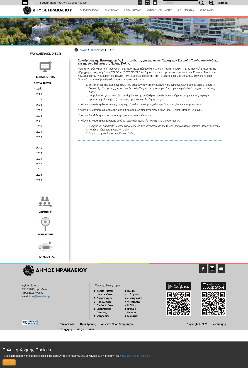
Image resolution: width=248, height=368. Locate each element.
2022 (39, 115)
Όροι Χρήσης (88, 324)
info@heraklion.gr (39, 296)
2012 (39, 164)
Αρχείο (38, 88)
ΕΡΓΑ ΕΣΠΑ (207, 9)
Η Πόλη (131, 305)
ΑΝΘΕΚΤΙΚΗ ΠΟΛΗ (159, 9)
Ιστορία (131, 308)
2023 (39, 110)
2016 (39, 147)
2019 (39, 131)
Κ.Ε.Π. (131, 290)
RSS (91, 329)
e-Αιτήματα (133, 301)
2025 (39, 99)
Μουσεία (132, 316)
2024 (39, 104)
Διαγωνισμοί (104, 298)
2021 (39, 121)
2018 (39, 137)
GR (25, 2)
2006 (39, 180)
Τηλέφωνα (133, 294)
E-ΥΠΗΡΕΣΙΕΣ (186, 9)
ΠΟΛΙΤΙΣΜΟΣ (133, 9)
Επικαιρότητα (96, 50)
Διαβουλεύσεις (105, 305)
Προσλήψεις (104, 301)
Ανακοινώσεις (105, 294)
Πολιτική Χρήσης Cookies (136, 355)
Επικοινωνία (67, 324)
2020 (39, 126)
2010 (114, 50)
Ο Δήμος (102, 312)
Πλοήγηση (66, 329)
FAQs (80, 329)
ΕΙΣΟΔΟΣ (222, 3)
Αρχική (83, 50)
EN (31, 2)
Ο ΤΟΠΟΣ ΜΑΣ (89, 9)
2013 (39, 158)
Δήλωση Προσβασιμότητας (117, 324)
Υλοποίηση (219, 324)
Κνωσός (132, 312)
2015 (39, 153)
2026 (39, 94)
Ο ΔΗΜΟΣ (111, 9)
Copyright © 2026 (197, 324)
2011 (39, 169)
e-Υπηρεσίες (134, 298)
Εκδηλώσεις (104, 308)
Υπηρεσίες (103, 316)
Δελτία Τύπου (42, 82)
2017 (39, 142)
